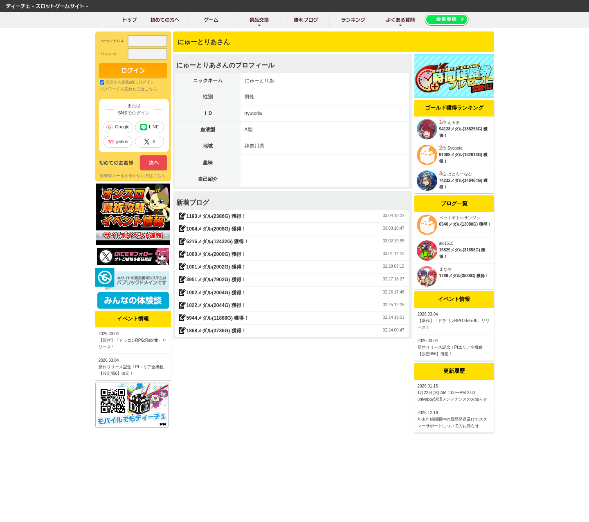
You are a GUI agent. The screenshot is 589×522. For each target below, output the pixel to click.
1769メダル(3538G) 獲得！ (464, 275)
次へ (133, 163)
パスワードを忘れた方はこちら (128, 89)
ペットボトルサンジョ (459, 217)
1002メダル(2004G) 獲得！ (216, 293)
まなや (445, 269)
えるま (453, 122)
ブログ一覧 (454, 203)
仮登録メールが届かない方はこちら (132, 175)
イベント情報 (454, 299)
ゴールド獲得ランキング (454, 108)
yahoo (118, 141)
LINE (149, 127)
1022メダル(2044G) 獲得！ (216, 305)
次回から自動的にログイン (130, 82)
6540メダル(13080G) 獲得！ (465, 224)
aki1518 (446, 243)
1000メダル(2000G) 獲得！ (216, 254)
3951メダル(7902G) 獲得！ (216, 279)
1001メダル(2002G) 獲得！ (216, 267)
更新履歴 (454, 371)
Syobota (455, 148)
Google (117, 127)
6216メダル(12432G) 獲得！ (218, 241)
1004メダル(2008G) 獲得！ (216, 229)
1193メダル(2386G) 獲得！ (216, 216)
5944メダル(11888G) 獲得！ (218, 318)
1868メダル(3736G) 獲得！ (216, 331)
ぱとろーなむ (459, 174)
